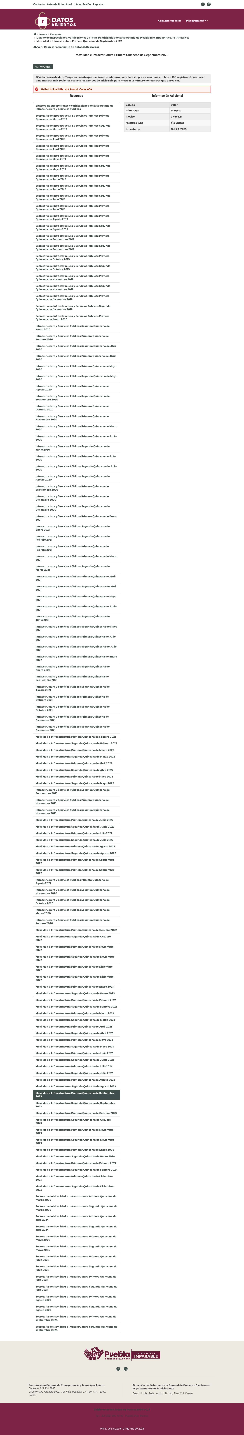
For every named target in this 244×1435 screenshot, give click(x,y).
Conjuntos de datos (169, 20)
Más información (197, 20)
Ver (37, 47)
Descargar (90, 46)
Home (43, 34)
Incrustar (44, 66)
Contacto (39, 4)
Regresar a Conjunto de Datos (62, 46)
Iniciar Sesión (82, 4)
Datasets (55, 34)
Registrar (99, 4)
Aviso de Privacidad (59, 4)
